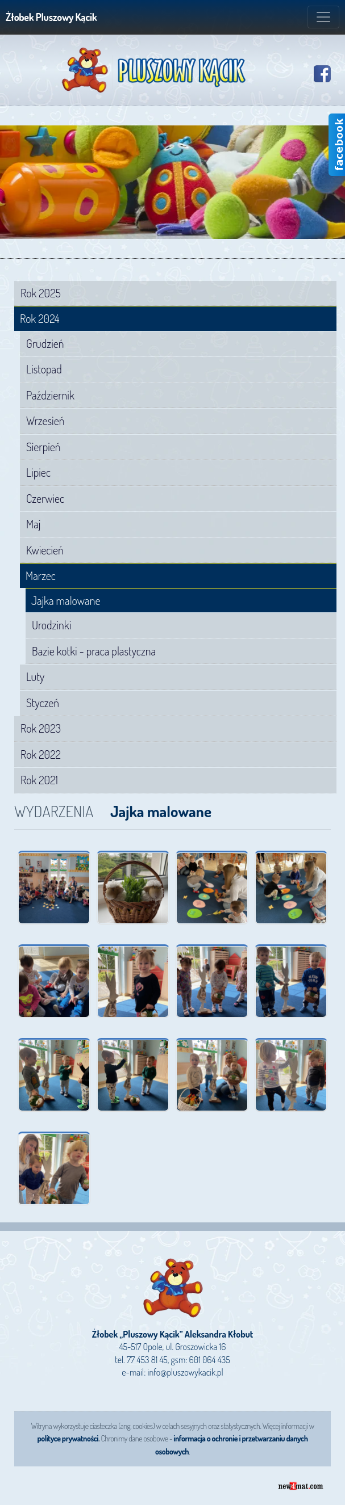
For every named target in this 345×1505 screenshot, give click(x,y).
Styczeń (42, 702)
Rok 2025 (40, 292)
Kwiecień (45, 550)
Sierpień (43, 446)
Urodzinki (51, 624)
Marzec (41, 575)
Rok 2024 (39, 318)
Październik (50, 395)
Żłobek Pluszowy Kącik (51, 17)
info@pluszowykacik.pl (185, 1372)
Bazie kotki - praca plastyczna (94, 651)
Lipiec (38, 472)
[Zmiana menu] (323, 17)
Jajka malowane (65, 600)
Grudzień (45, 343)
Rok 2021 (39, 779)
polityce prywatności (67, 1438)
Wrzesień (45, 420)
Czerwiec (45, 498)
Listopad (44, 368)
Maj (33, 523)
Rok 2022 (40, 754)
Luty (35, 676)
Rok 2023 (40, 728)
